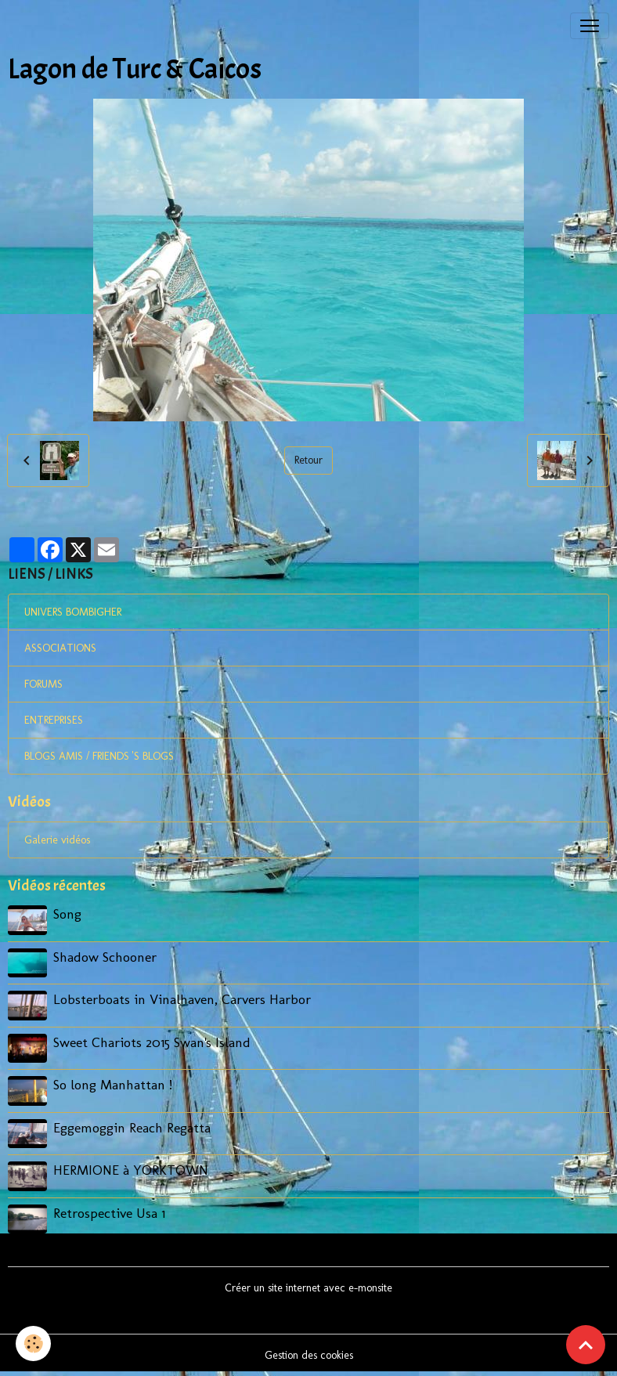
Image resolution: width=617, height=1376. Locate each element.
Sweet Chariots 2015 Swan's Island (152, 1042)
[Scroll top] (585, 1344)
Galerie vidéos (57, 840)
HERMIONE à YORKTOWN (130, 1169)
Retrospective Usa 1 (109, 1212)
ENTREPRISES (53, 720)
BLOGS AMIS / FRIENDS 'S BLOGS (99, 756)
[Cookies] (33, 1343)
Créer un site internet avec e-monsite (308, 1288)
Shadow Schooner (105, 956)
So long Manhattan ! (112, 1084)
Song (67, 913)
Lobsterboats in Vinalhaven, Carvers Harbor (182, 999)
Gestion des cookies (309, 1355)
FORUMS (43, 684)
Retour (308, 460)
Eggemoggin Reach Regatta (132, 1127)
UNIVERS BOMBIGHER (72, 612)
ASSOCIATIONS (60, 648)
